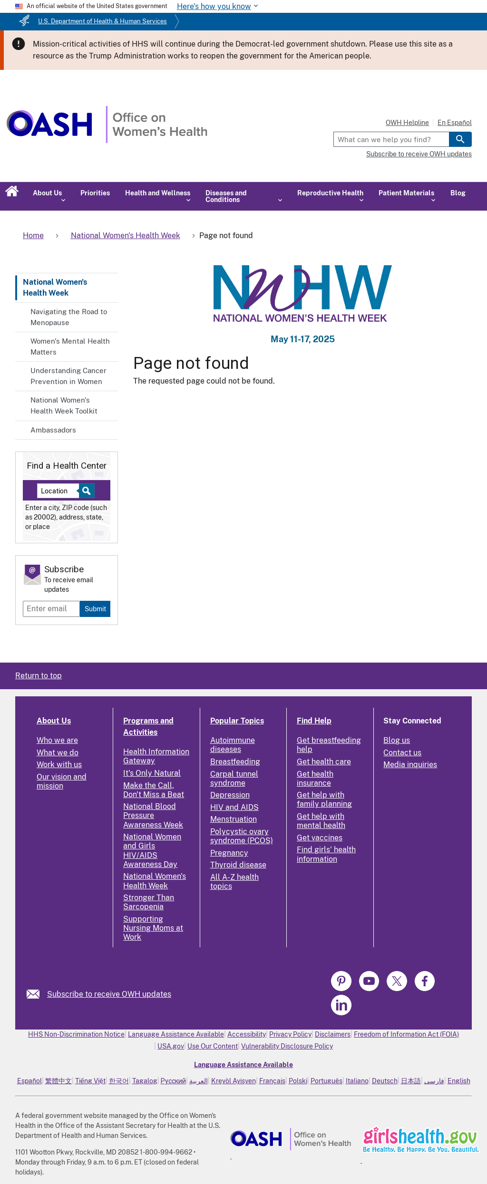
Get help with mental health (321, 821)
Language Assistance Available (176, 1034)
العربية (198, 1081)
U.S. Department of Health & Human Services (102, 21)
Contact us (402, 752)
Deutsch (385, 1081)
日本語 (411, 1081)
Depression (230, 794)
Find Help (314, 720)
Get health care (324, 761)
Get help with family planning (324, 799)
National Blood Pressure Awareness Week (153, 815)
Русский (173, 1081)
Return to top (38, 675)
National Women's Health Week (55, 287)
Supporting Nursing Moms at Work (153, 928)
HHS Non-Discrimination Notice (76, 1034)
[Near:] (61, 490)
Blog (458, 193)
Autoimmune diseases (232, 745)
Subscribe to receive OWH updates (419, 154)
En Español (455, 122)
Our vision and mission (62, 781)
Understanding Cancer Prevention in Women (68, 375)
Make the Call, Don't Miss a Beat (153, 790)
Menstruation (233, 819)
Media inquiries (410, 764)
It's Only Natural (152, 773)
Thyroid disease (238, 864)
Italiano (357, 1081)
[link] (37, 994)
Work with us (59, 764)
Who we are (57, 740)
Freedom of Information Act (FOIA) (406, 1034)
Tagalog (144, 1081)
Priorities (95, 193)
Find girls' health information (326, 854)
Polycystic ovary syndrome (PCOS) (241, 836)
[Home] (106, 140)
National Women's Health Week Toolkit (63, 405)
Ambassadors (53, 430)
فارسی (434, 1081)
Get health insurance (315, 779)
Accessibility (246, 1034)
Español (29, 1081)
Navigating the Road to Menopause (68, 317)
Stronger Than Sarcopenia (148, 902)
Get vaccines (319, 837)
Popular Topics (237, 720)
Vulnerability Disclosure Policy (287, 1046)
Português (326, 1081)
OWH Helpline (407, 122)
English (459, 1081)
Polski (298, 1081)
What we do (57, 752)
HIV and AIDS (234, 807)
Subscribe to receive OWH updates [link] (109, 994)
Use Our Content (212, 1046)
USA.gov (170, 1046)
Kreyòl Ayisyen (233, 1081)
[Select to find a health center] (85, 490)
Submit (95, 609)
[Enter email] (51, 609)
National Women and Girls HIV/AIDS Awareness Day (152, 850)
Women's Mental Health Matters (70, 346)
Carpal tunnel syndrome (234, 779)
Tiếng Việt (90, 1081)
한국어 (119, 1081)
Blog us (396, 740)
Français (272, 1081)
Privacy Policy (290, 1034)
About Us (54, 720)
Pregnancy (229, 852)
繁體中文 (58, 1081)
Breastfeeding (235, 761)
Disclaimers (333, 1034)
